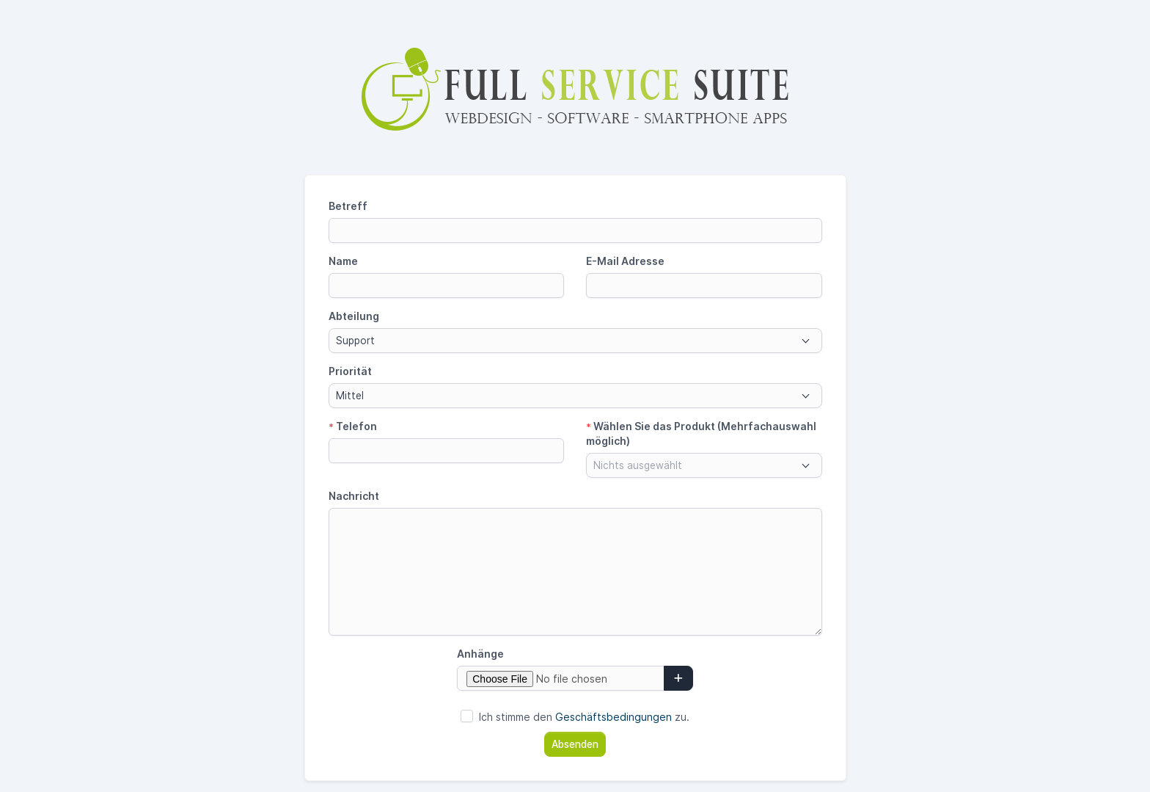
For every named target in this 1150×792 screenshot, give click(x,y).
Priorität (350, 371)
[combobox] (575, 340)
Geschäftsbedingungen (613, 717)
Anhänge (480, 653)
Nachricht (354, 496)
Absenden (575, 744)
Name (343, 261)
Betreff (348, 206)
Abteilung (354, 316)
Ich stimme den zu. (584, 717)
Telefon (353, 426)
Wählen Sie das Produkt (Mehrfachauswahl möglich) (701, 433)
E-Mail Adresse (625, 261)
